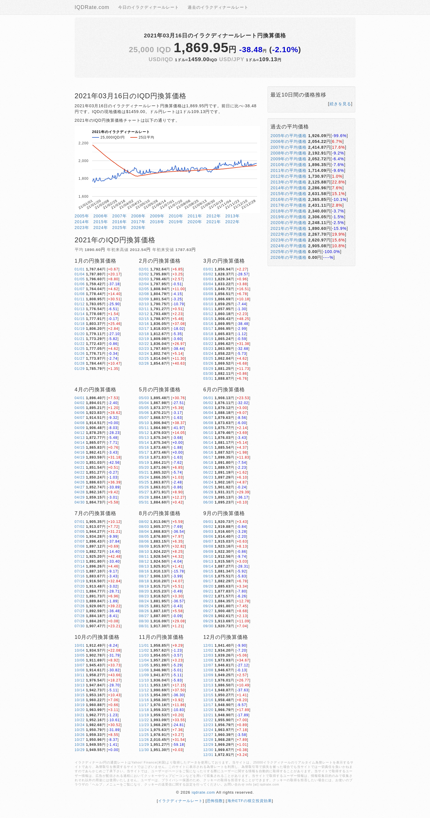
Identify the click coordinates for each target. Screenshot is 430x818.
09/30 (208, 626)
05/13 (144, 438)
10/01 (80, 646)
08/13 (144, 566)
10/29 (80, 750)
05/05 (144, 408)
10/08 (80, 670)
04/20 (80, 463)
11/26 (144, 740)
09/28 (208, 616)
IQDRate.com (92, 7)
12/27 (208, 735)
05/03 (144, 398)
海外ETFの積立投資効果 (249, 801)
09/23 (208, 601)
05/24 (144, 477)
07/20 (80, 586)
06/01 (208, 398)
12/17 (208, 705)
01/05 (80, 279)
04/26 (80, 482)
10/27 (80, 740)
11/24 (144, 730)
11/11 (144, 685)
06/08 (208, 423)
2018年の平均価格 (288, 211)
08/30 (144, 621)
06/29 (208, 497)
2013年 (232, 216)
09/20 (208, 586)
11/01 (144, 646)
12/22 (208, 720)
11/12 (144, 690)
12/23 (208, 725)
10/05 (80, 655)
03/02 (208, 274)
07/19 (80, 581)
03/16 (208, 324)
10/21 (80, 715)
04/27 (80, 487)
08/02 (144, 522)
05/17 (144, 452)
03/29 (208, 369)
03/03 (208, 279)
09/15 (208, 571)
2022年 (232, 221)
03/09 (208, 299)
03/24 (208, 354)
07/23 (80, 601)
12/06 (208, 660)
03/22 (208, 344)
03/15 (208, 319)
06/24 (208, 482)
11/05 (144, 665)
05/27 (144, 492)
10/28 (80, 745)
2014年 (82, 221)
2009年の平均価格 (288, 159)
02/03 (144, 279)
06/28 (208, 492)
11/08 (144, 670)
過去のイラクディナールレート (218, 7)
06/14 (208, 443)
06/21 (208, 468)
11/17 (144, 705)
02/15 (144, 319)
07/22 (80, 596)
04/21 (80, 468)
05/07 (144, 418)
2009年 (157, 216)
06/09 (208, 428)
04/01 (80, 398)
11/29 (144, 745)
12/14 (208, 690)
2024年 (101, 227)
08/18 (144, 581)
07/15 (80, 571)
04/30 (80, 502)
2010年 (176, 216)
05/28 (144, 497)
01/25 (80, 349)
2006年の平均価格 (288, 141)
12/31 (208, 755)
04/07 (80, 418)
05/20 (144, 468)
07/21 (80, 591)
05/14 (144, 443)
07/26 (80, 606)
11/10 (144, 680)
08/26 (144, 611)
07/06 (80, 537)
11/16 (144, 700)
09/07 (208, 541)
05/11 (144, 428)
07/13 (80, 561)
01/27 (80, 359)
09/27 (208, 611)
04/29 (80, 497)
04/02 (80, 403)
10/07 (80, 665)
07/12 (80, 557)
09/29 (208, 621)
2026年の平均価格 (288, 257)
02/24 (144, 354)
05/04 (144, 403)
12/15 (208, 695)
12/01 (208, 646)
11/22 (144, 720)
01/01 (80, 269)
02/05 (144, 289)
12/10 (208, 680)
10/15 (80, 695)
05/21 (144, 472)
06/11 (208, 438)
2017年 (138, 221)
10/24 (80, 725)
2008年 (138, 216)
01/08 (80, 294)
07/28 (80, 616)
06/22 (208, 472)
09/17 (208, 581)
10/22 (80, 720)
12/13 (208, 685)
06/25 (208, 487)
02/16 (144, 324)
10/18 (80, 700)
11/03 (144, 655)
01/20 (80, 334)
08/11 (144, 557)
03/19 (208, 339)
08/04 (144, 532)
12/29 (208, 745)
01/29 (80, 369)
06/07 (208, 418)
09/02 (208, 527)
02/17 (144, 329)
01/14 (80, 314)
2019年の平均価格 (288, 217)
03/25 (208, 359)
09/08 (208, 546)
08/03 (144, 527)
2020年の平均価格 (288, 222)
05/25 (144, 482)
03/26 (208, 363)
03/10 (208, 304)
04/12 (80, 433)
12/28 (208, 740)
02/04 (144, 284)
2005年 (82, 216)
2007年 (119, 216)
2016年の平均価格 (288, 199)
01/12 (80, 304)
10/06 (80, 660)
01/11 (80, 299)
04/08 (80, 423)
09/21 (208, 591)
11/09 (144, 675)
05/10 (144, 423)
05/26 (144, 487)
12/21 (208, 715)
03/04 (208, 284)
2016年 (119, 221)
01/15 (80, 319)
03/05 (208, 289)
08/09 (144, 546)
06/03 (208, 408)
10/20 (80, 710)
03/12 (208, 314)
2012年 (213, 216)
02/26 (144, 363)
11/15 (144, 695)
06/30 (208, 502)
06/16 (208, 452)
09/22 (208, 596)
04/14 (80, 443)
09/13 (208, 561)
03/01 (208, 269)
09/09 (208, 552)
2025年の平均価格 (288, 251)
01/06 (80, 284)
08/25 (144, 606)
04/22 (80, 472)
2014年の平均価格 (288, 188)
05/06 (144, 413)
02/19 (144, 339)
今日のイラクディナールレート (148, 7)
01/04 (80, 274)
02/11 (144, 309)
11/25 (144, 735)
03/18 (208, 334)
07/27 (80, 611)
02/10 (144, 304)
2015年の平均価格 (288, 193)
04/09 (80, 428)
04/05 (80, 408)
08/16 (144, 571)
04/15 (80, 448)
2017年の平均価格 (288, 205)
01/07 (80, 289)
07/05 (80, 532)
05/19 (144, 463)
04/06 (80, 413)
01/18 (80, 324)
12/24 (208, 730)
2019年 (176, 221)
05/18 (144, 457)
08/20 (144, 591)
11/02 (144, 650)
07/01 (80, 522)
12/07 (208, 665)
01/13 (80, 309)
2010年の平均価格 (288, 164)
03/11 (208, 309)
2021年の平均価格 (288, 228)
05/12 (144, 433)
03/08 (208, 294)
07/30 (80, 626)
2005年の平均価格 (288, 135)
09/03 (208, 532)
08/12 (144, 561)
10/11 (80, 675)
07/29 (80, 621)
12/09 (208, 675)
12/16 (208, 700)
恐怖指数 (215, 801)
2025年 (119, 227)
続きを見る (340, 103)
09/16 (208, 576)
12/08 (208, 670)
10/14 (80, 690)
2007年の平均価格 (288, 147)
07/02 (80, 527)
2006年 (101, 216)
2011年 (195, 216)
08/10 (144, 552)
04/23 (80, 477)
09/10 (208, 557)
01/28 (80, 363)
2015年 (101, 221)
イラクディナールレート (180, 801)
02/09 (144, 299)
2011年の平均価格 (288, 170)
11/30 (144, 750)
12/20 (208, 710)
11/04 (144, 660)
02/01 (144, 269)
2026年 (138, 227)
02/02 (144, 274)
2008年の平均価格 (288, 153)
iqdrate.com (203, 792)
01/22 (80, 344)
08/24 (144, 601)
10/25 (80, 730)
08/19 (144, 586)
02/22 (144, 344)
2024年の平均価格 (288, 245)
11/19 (144, 715)
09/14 (208, 566)
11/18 (144, 710)
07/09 (80, 552)
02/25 (144, 359)
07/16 (80, 576)
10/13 (80, 685)
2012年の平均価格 (288, 176)
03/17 (208, 329)
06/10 (208, 433)
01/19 (80, 329)
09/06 (208, 537)
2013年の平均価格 (288, 182)
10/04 (80, 650)
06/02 (208, 403)
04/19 (80, 457)
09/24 (208, 606)
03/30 (208, 374)
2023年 (82, 227)
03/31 (208, 379)
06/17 (208, 457)
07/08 (80, 546)
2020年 (195, 221)
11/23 (144, 725)
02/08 (144, 294)
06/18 (208, 463)
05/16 (144, 448)
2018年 (157, 221)
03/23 (208, 349)
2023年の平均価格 (288, 240)
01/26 (80, 354)
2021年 (213, 221)
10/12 (80, 680)
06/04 (208, 413)
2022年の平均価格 (288, 234)
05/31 (144, 502)
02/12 (144, 314)
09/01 (208, 522)
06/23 (208, 477)
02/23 (144, 349)
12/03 (208, 655)
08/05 (144, 537)
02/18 (144, 334)
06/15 (208, 448)
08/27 (144, 616)
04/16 (80, 452)
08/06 (144, 541)
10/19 (80, 705)
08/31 (144, 626)
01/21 (80, 339)
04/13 (80, 438)
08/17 (144, 576)
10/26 (80, 735)
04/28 (80, 492)
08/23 (144, 596)
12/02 (208, 650)
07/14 (80, 566)
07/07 (80, 541)
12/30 (208, 750)
